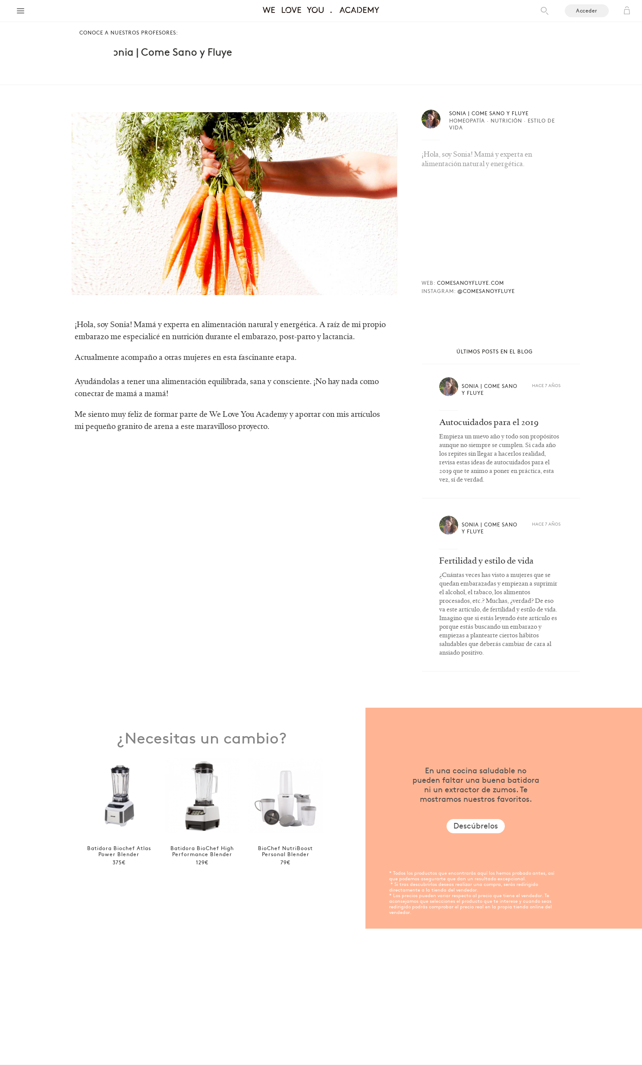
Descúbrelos (475, 825)
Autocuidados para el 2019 (489, 422)
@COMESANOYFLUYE (486, 290)
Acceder (587, 10)
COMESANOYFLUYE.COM (470, 282)
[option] (118, 809)
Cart (627, 11)
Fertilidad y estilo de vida (486, 561)
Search (544, 11)
